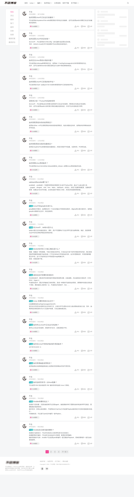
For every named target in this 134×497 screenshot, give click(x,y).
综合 (12, 12)
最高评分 (12, 42)
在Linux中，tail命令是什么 (42, 239)
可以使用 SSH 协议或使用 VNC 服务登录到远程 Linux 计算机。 (50, 405)
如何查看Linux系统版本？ (39, 171)
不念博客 (52, 486)
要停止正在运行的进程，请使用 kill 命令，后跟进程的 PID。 (49, 344)
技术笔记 (49, 3)
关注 (12, 16)
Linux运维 (35, 178)
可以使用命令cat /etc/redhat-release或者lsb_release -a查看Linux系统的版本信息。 (57, 174)
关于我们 (76, 3)
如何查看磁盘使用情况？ (41, 382)
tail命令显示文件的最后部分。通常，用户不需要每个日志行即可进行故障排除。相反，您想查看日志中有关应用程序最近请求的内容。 (60, 243)
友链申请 (42, 483)
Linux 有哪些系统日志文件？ (43, 316)
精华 (12, 27)
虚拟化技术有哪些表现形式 (42, 289)
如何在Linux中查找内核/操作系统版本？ (47, 361)
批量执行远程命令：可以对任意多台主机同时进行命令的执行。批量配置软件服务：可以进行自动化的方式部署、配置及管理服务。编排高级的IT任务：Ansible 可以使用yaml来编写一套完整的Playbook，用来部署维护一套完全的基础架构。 (60, 458)
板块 (12, 19)
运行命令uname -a (36, 364)
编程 (40, 3)
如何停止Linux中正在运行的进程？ (45, 341)
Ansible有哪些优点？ (40, 422)
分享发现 (58, 3)
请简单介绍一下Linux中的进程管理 (43, 106)
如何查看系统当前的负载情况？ (41, 151)
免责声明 (50, 483)
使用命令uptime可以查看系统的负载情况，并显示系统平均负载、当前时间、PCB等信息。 (59, 154)
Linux (33, 3)
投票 (12, 35)
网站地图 (65, 483)
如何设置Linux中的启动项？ (40, 40)
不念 (31, 12)
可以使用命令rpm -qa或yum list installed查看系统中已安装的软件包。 (52, 88)
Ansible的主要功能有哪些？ (42, 452)
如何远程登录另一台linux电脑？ (44, 402)
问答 (12, 31)
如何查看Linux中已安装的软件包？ (43, 86)
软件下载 (66, 3)
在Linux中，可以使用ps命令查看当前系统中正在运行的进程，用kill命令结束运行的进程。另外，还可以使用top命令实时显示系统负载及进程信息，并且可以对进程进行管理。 (59, 110)
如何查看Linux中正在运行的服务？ (43, 18)
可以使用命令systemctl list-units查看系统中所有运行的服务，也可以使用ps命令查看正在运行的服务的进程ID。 (60, 22)
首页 (26, 3)
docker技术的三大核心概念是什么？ (45, 262)
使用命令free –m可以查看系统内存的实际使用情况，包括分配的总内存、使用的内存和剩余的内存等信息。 (60, 133)
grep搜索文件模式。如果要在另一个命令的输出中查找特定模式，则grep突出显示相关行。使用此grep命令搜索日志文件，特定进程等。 (60, 221)
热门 (12, 23)
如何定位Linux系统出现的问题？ (42, 63)
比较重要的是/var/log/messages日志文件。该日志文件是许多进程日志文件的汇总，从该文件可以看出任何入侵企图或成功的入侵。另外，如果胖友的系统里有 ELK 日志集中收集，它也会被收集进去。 (59, 321)
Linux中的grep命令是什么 (41, 217)
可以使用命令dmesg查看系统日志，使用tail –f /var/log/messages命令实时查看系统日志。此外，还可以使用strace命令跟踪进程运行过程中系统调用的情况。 (59, 67)
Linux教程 (35, 27)
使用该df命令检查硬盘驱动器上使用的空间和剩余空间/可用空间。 (51, 384)
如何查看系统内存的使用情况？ (41, 128)
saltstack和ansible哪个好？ (40, 192)
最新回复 (12, 38)
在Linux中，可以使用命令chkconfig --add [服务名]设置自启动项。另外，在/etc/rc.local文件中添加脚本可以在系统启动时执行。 (51, 45)
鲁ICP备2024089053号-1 (63, 486)
